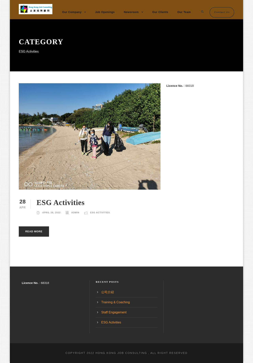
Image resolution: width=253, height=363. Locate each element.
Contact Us (222, 12)
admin (75, 212)
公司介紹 (107, 292)
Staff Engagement (113, 312)
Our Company (71, 12)
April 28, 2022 (51, 212)
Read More (33, 231)
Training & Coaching (115, 302)
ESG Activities (61, 203)
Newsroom (131, 12)
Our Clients (160, 12)
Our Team (184, 12)
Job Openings (105, 12)
